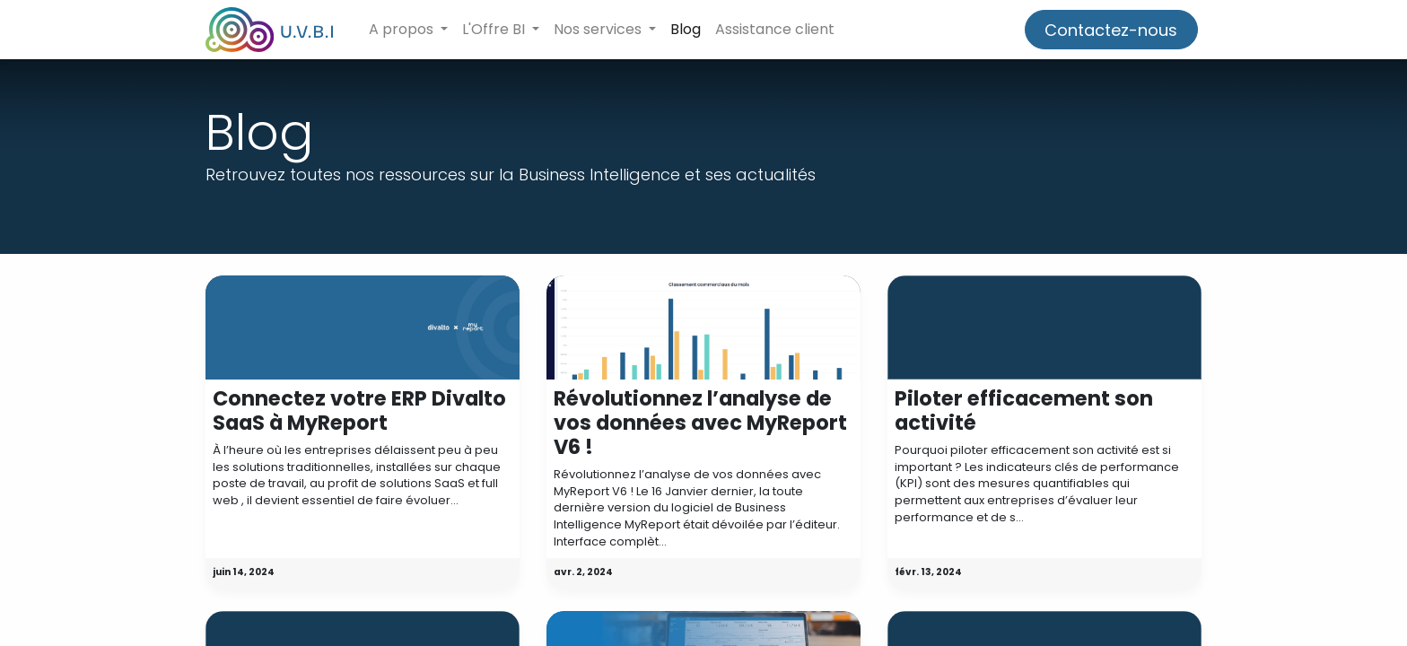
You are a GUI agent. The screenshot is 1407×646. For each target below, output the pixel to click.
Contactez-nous (1110, 30)
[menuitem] (685, 30)
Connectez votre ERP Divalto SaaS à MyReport (359, 411)
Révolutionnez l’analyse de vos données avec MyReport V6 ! (700, 423)
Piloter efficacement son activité (1024, 411)
